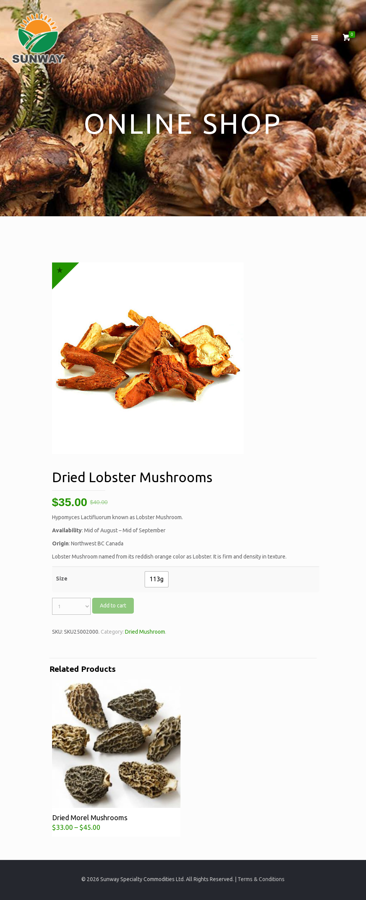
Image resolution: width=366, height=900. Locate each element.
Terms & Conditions (261, 879)
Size (61, 578)
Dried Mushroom (145, 632)
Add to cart (113, 605)
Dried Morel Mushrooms (89, 817)
